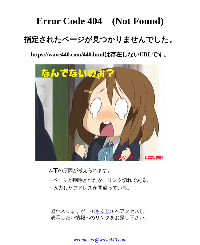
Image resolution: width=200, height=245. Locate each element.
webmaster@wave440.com (100, 239)
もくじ (102, 211)
